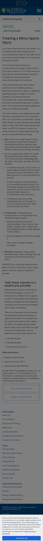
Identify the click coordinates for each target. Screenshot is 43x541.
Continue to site (21, 538)
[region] (21, 527)
